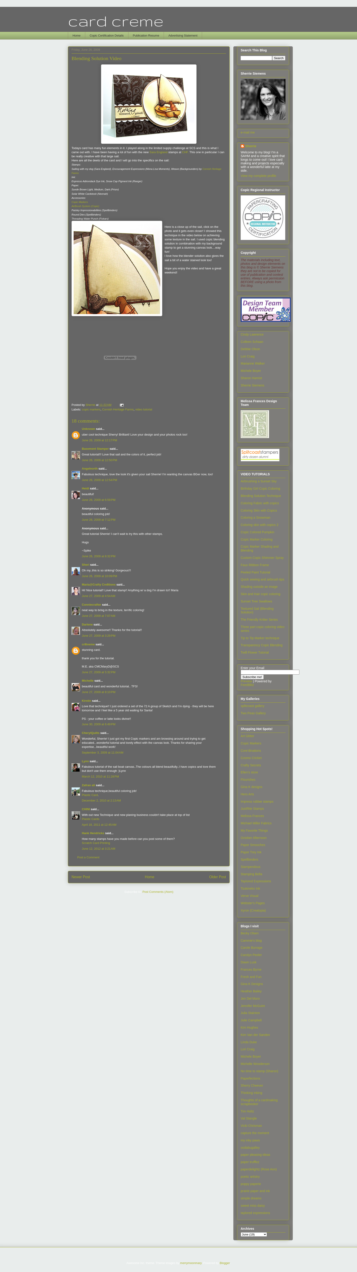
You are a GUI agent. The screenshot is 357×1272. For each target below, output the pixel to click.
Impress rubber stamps (257, 801)
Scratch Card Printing (96, 843)
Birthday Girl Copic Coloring (260, 488)
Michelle (87, 680)
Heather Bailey (251, 991)
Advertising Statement (182, 35)
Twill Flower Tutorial (255, 652)
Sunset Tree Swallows (256, 601)
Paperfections (250, 1078)
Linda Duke (249, 1042)
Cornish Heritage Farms (118, 409)
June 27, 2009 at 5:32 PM (98, 672)
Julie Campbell (251, 1020)
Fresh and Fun (251, 977)
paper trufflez (250, 1162)
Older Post (217, 877)
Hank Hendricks (93, 833)
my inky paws (250, 1140)
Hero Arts (247, 794)
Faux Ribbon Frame (255, 565)
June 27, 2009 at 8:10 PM (98, 692)
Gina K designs (251, 787)
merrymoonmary (191, 1263)
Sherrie (250, 146)
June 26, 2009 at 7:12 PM (98, 519)
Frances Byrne (251, 969)
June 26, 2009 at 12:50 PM (99, 460)
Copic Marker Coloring (256, 539)
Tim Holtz (247, 1111)
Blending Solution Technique (261, 496)
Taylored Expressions (256, 881)
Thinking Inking (251, 1093)
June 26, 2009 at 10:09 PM (99, 576)
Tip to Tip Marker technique (260, 638)
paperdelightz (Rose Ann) (259, 1169)
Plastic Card (90, 795)
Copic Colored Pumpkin (257, 532)
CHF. (185, 152)
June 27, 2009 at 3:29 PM (98, 635)
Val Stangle (249, 1118)
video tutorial (143, 409)
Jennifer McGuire (253, 1006)
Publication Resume (146, 35)
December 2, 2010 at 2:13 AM (101, 800)
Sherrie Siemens (252, 385)
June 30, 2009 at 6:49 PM (98, 724)
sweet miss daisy (253, 1205)
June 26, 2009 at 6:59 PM (98, 500)
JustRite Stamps (252, 808)
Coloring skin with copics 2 (259, 525)
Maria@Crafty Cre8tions (99, 584)
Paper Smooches (253, 845)
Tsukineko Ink (250, 888)
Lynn (85, 761)
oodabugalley (250, 1147)
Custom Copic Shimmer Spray (262, 558)
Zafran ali (88, 785)
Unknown (88, 429)
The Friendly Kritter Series (259, 619)
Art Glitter (247, 736)
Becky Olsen (250, 933)
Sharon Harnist (251, 378)
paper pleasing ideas (255, 1154)
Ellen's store (249, 772)
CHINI (86, 809)
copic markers (91, 409)
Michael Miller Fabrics (256, 823)
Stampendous (250, 867)
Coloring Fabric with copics (260, 503)
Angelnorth (90, 468)
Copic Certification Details (107, 35)
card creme (115, 20)
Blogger (225, 1263)
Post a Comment (88, 857)
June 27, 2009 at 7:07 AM (98, 616)
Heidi (85, 488)
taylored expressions (255, 1213)
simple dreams (251, 1198)
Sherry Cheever (252, 1085)
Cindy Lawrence (252, 334)
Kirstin (86, 700)
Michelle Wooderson (255, 1064)
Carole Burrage (251, 947)
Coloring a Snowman (255, 517)
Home (77, 35)
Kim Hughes (249, 1027)
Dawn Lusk (248, 962)
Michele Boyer (251, 371)
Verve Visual (249, 896)
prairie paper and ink (255, 1191)
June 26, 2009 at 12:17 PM (99, 440)
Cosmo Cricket (251, 758)
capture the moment (255, 1133)
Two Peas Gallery (253, 713)
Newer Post (81, 877)
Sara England (158, 152)
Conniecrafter (91, 604)
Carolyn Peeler (251, 955)
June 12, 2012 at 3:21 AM (98, 848)
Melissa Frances (252, 816)
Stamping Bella (251, 874)
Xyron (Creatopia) (253, 910)
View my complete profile (258, 176)
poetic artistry (250, 1176)
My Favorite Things (254, 830)
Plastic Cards (90, 819)
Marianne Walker (253, 363)
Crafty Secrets (251, 765)
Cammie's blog (251, 940)
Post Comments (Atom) (157, 892)
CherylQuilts (90, 733)
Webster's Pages (253, 903)
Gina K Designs (252, 984)
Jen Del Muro (250, 998)
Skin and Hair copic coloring (260, 594)
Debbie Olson (250, 349)
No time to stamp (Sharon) (259, 1071)
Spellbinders (249, 859)
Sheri (85, 564)
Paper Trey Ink (251, 852)
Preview (246, 681)
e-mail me (248, 132)
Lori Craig (248, 356)
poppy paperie (251, 1184)
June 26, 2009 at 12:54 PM (99, 480)
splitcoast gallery (252, 706)
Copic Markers (251, 743)
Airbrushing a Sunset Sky (259, 481)
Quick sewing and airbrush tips (262, 579)
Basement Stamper (95, 448)
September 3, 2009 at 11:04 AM (102, 752)
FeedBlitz (247, 685)
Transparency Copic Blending (261, 645)
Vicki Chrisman (251, 1125)
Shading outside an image (259, 587)
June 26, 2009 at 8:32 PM (98, 556)
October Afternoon (254, 838)
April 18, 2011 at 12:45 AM (99, 824)
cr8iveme (88, 644)
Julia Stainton (250, 1013)
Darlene (87, 624)
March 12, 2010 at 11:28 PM (100, 776)
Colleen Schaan (252, 342)
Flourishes (248, 779)
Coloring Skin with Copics (259, 510)
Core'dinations (251, 750)
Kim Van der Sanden (255, 1035)
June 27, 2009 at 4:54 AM (98, 596)
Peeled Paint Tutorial (255, 572)
